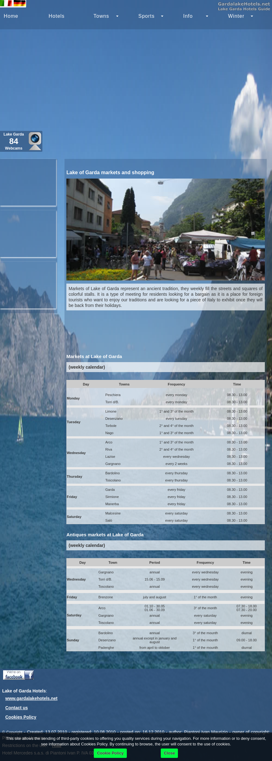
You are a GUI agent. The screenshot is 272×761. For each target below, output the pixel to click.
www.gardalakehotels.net (31, 698)
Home (11, 16)
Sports (146, 16)
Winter (236, 16)
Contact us (16, 707)
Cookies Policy (20, 717)
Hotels (56, 16)
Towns (101, 16)
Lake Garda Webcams (13, 141)
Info (188, 16)
